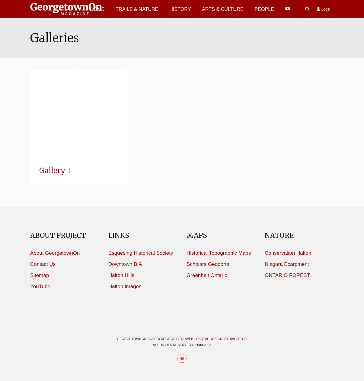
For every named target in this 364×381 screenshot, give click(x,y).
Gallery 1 (55, 170)
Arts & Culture (223, 9)
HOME (97, 9)
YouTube (40, 286)
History (180, 9)
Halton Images (125, 286)
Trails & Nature (137, 9)
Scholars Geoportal (209, 264)
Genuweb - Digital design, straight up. (211, 339)
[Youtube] (287, 8)
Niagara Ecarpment (287, 264)
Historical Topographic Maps (219, 253)
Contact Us (43, 264)
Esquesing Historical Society (140, 253)
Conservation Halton (288, 253)
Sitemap (39, 275)
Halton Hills (121, 275)
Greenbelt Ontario (207, 275)
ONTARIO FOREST (287, 275)
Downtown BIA (125, 264)
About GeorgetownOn (55, 253)
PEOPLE (264, 9)
